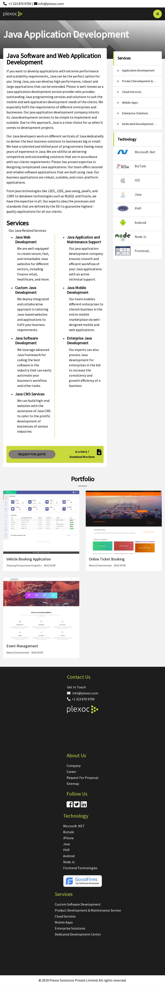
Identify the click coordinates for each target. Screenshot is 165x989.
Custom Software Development (78, 904)
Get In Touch (76, 687)
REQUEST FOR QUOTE (32, 454)
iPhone (68, 838)
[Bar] (157, 14)
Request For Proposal (82, 777)
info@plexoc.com (82, 693)
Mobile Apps (64, 922)
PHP (66, 850)
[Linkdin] (84, 805)
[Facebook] (70, 805)
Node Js (69, 862)
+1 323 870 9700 (81, 699)
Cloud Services (65, 916)
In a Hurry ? (82, 452)
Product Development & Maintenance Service (88, 910)
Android (69, 856)
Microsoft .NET (74, 826)
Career (71, 771)
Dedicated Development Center (78, 934)
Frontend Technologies (80, 868)
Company (74, 765)
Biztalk (68, 832)
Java (66, 844)
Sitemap (73, 783)
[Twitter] (77, 805)
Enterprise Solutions (70, 928)
